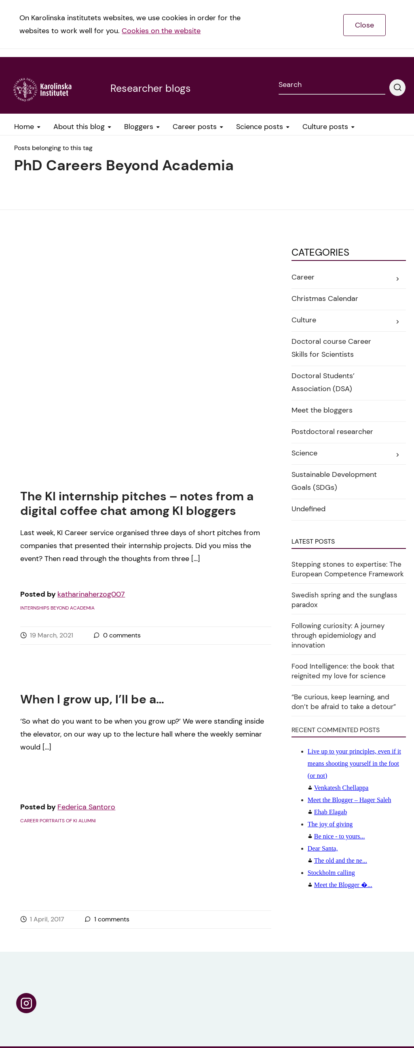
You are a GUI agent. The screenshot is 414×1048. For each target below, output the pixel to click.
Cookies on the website (161, 31)
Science (304, 453)
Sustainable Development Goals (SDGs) (334, 481)
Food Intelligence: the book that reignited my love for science (343, 671)
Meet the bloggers (322, 410)
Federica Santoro (86, 653)
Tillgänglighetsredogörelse (333, 1008)
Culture (303, 320)
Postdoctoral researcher (332, 431)
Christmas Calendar (324, 298)
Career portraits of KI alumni (58, 667)
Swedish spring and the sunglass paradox (344, 600)
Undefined (308, 509)
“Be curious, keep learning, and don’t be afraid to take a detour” (343, 701)
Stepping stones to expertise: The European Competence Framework (347, 569)
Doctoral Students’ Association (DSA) (323, 382)
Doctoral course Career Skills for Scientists (331, 348)
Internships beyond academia (57, 357)
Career (303, 277)
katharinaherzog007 (91, 343)
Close (364, 25)
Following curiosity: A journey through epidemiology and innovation (337, 635)
